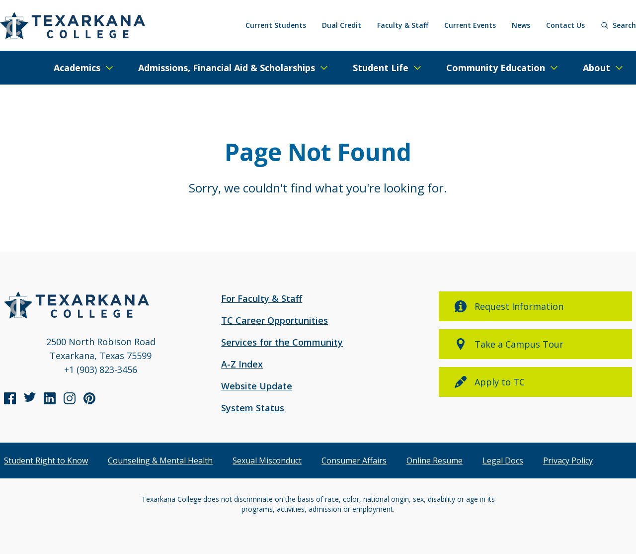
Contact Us (565, 25)
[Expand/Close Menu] (84, 68)
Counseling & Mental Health (160, 460)
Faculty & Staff (402, 25)
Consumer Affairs (354, 460)
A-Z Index (242, 364)
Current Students (275, 25)
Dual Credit (341, 25)
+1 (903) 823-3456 (100, 369)
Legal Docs (502, 460)
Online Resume (434, 460)
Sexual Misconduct (267, 460)
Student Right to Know (46, 460)
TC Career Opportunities (274, 320)
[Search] (618, 25)
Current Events (470, 25)
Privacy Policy (568, 460)
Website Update (256, 386)
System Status (252, 408)
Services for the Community (282, 342)
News (521, 25)
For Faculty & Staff (261, 298)
